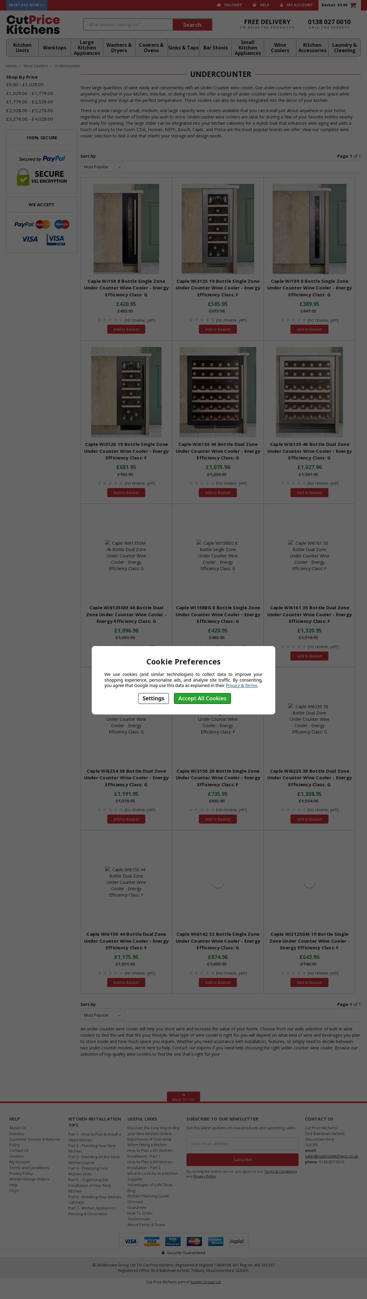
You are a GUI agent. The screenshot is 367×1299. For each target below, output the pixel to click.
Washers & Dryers (119, 47)
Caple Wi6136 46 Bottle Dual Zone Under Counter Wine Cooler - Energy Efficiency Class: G (218, 451)
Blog (131, 1190)
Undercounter (67, 65)
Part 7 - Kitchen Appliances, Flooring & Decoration (92, 1211)
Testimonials (138, 1219)
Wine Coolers (280, 47)
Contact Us (19, 1150)
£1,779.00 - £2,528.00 (29, 102)
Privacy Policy (21, 1173)
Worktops (54, 47)
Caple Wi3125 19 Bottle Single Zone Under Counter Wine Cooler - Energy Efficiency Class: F (218, 288)
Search (192, 24)
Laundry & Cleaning (344, 47)
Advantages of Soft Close (149, 1184)
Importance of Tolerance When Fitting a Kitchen (149, 1142)
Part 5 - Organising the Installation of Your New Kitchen (89, 1185)
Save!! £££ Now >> (26, 5)
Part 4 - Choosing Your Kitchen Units (88, 1171)
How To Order (140, 1213)
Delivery (229, 5)
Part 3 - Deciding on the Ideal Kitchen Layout (94, 1159)
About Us (17, 1127)
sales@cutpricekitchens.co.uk (331, 1156)
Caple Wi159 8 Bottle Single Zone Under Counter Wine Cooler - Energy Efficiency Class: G (309, 288)
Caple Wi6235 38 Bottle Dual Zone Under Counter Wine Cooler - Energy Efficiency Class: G (309, 777)
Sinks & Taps (183, 47)
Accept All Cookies (202, 698)
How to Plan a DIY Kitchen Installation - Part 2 (150, 1164)
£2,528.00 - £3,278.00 (29, 110)
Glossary (135, 1201)
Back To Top (183, 1097)
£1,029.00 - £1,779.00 (29, 93)
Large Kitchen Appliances (87, 47)
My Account (296, 5)
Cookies (16, 1156)
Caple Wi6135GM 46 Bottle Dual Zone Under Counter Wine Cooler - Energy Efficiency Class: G (126, 614)
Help (261, 5)
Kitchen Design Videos (29, 1179)
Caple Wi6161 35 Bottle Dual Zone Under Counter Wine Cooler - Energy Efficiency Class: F (309, 614)
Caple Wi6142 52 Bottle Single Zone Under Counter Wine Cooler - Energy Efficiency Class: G (218, 941)
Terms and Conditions (29, 1167)
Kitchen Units (22, 47)
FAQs (14, 1190)
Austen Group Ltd (205, 1281)
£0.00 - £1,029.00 (25, 84)
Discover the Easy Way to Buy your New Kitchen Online (153, 1130)
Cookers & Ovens (151, 47)
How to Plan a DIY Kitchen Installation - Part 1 (150, 1153)
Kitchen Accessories (312, 47)
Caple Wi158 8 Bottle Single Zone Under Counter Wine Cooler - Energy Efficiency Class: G (126, 288)
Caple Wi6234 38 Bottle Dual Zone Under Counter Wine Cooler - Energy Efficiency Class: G (126, 777)
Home (11, 65)
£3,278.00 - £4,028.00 (29, 119)
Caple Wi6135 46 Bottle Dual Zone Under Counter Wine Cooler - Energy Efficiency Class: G (309, 451)
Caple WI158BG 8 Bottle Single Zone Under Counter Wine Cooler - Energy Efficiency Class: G (218, 614)
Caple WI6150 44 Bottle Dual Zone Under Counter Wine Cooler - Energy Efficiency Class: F (126, 941)
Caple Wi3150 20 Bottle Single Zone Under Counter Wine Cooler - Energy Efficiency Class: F (218, 777)
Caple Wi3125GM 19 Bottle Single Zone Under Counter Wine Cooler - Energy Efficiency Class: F (309, 941)
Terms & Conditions (280, 1171)
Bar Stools (215, 47)
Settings (153, 698)
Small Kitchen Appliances (248, 47)
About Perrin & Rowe (146, 1224)
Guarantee (137, 1207)
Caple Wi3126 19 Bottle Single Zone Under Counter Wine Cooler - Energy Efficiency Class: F (126, 451)
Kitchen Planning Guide (148, 1196)
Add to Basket (126, 329)
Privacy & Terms (241, 685)
